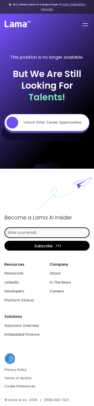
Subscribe (43, 246)
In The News (60, 282)
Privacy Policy (15, 370)
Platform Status (19, 300)
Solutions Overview (21, 325)
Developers (14, 291)
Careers (57, 291)
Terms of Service (17, 378)
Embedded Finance (21, 334)
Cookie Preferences (19, 386)
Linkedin (11, 282)
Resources (13, 273)
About (55, 273)
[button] (84, 24)
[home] (17, 25)
